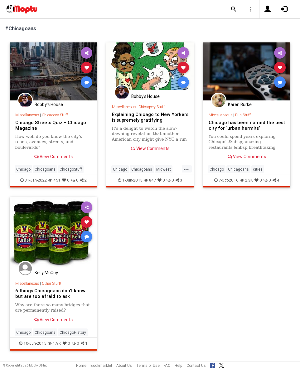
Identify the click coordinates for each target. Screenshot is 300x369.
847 (150, 180)
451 (54, 180)
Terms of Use (148, 365)
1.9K (54, 343)
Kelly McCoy (46, 272)
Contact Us (196, 365)
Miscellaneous (27, 115)
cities (258, 169)
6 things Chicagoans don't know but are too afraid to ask (50, 293)
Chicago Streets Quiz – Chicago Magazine (50, 125)
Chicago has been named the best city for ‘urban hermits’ (247, 125)
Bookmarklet (101, 365)
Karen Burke (240, 104)
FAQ (167, 365)
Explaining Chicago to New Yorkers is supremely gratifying (150, 117)
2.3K (246, 180)
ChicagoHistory (73, 332)
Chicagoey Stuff (55, 115)
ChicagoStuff (71, 169)
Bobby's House (49, 104)
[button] (233, 9)
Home (81, 365)
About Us (124, 365)
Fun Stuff (243, 115)
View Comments (53, 156)
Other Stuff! (51, 283)
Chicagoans (45, 169)
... (186, 168)
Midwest (163, 169)
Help (178, 365)
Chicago (23, 169)
